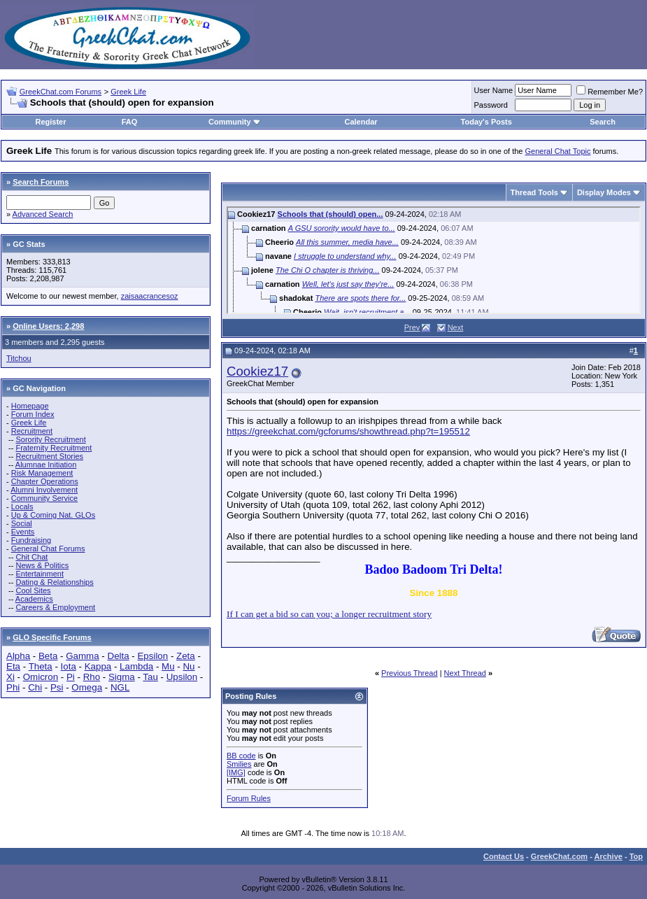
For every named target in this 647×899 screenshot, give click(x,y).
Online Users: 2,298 (48, 326)
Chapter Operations (44, 481)
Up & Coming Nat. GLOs (53, 515)
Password (491, 105)
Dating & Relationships (54, 582)
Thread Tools (534, 192)
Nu (188, 666)
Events (23, 532)
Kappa (98, 666)
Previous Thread (409, 673)
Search (603, 122)
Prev (412, 327)
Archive (609, 856)
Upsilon (181, 677)
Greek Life (128, 91)
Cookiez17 (257, 371)
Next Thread (465, 673)
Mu (168, 666)
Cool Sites (32, 590)
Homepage (30, 406)
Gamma (82, 656)
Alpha (18, 656)
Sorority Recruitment (50, 439)
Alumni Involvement (44, 490)
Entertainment (39, 573)
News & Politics (42, 565)
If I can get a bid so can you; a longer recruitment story (329, 614)
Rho (91, 677)
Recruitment (31, 431)
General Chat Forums (48, 548)
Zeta (185, 656)
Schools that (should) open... (330, 214)
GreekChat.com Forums (60, 91)
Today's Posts (486, 122)
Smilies (239, 764)
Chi (35, 687)
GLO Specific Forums (52, 637)
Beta (47, 656)
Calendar (361, 122)
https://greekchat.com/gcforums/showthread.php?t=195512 (348, 431)
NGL (120, 687)
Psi (57, 687)
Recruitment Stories (49, 456)
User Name (493, 90)
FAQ (130, 122)
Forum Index (33, 414)
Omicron (40, 677)
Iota (68, 666)
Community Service (44, 498)
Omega (86, 687)
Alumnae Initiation (45, 464)
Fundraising (31, 540)
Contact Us (503, 856)
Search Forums (41, 182)
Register (51, 122)
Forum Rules (249, 798)
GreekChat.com (559, 856)
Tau (150, 677)
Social (21, 523)
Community (234, 122)
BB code (241, 755)
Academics (34, 599)
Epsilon (152, 656)
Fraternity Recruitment (53, 448)
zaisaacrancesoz (149, 296)
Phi (13, 687)
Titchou (18, 358)
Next (456, 327)
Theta (40, 666)
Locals (22, 506)
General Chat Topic (558, 151)
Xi (10, 677)
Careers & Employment (55, 607)
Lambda (136, 666)
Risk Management (42, 473)
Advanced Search (43, 214)
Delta (118, 656)
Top (636, 856)
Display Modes (604, 192)
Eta (13, 666)
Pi (70, 677)
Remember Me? (609, 91)
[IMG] (236, 772)
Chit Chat (31, 557)
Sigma (121, 677)
